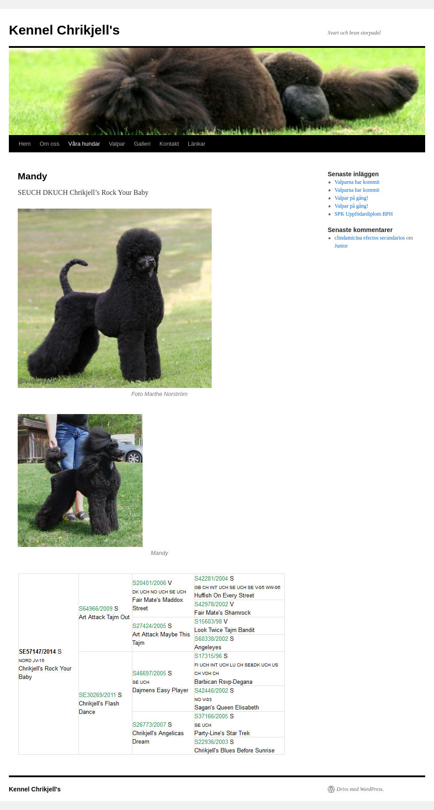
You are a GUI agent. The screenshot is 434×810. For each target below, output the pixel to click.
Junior (341, 246)
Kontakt (169, 143)
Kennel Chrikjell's (64, 30)
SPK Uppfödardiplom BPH (364, 214)
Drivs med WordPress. (360, 789)
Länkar (196, 143)
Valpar (117, 143)
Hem (25, 143)
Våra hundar (84, 143)
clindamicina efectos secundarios (370, 238)
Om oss (49, 143)
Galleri (142, 143)
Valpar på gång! (351, 198)
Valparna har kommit (357, 182)
